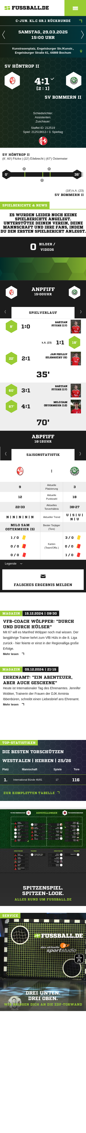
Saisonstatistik (43, 454)
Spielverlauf (43, 312)
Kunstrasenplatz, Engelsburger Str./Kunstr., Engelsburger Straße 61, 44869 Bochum (47, 50)
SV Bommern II (63, 97)
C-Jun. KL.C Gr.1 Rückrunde (49, 21)
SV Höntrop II (22, 66)
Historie (5, 453)
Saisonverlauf (80, 453)
